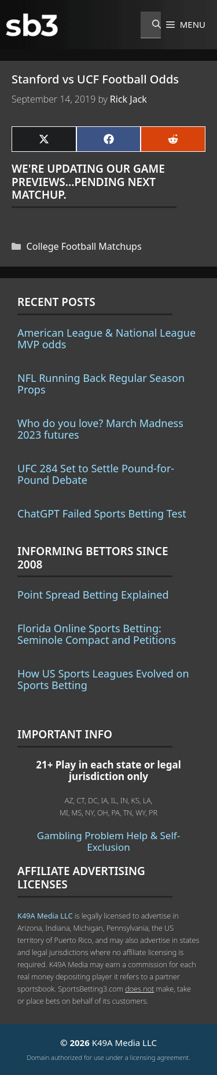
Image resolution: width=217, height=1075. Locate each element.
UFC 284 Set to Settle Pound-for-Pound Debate (95, 474)
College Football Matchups (84, 246)
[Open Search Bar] (151, 25)
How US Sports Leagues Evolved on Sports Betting (103, 679)
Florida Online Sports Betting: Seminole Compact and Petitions (96, 634)
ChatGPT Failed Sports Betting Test (101, 513)
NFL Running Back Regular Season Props (101, 383)
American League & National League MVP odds (106, 338)
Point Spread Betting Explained (92, 595)
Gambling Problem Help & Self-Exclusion (108, 841)
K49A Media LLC (44, 915)
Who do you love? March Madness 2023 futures (100, 429)
